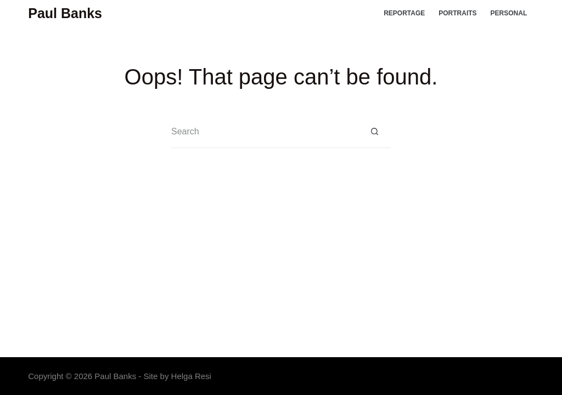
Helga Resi (191, 376)
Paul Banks (65, 13)
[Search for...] (264, 131)
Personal (509, 13)
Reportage (404, 13)
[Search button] (374, 131)
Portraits (457, 13)
